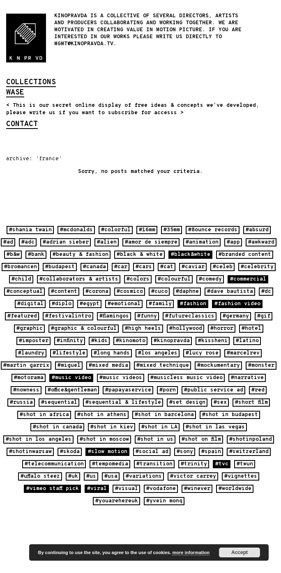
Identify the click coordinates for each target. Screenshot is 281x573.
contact (22, 125)
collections (31, 83)
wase (15, 93)
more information (190, 552)
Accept (239, 552)
